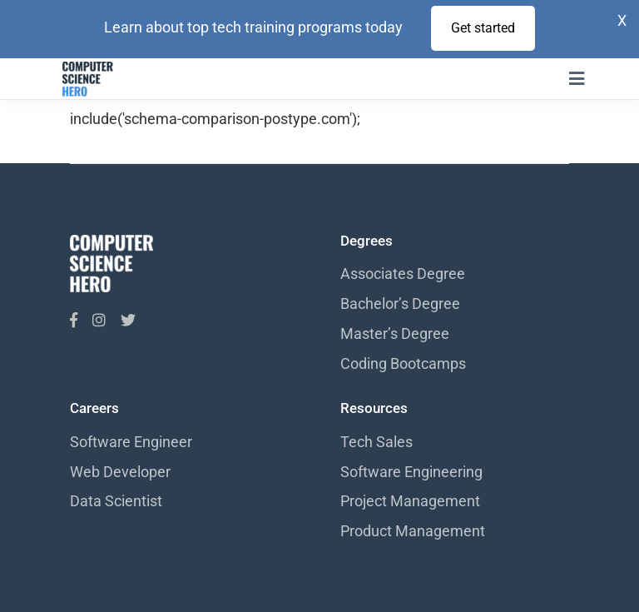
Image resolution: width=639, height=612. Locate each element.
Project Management (410, 501)
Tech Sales (376, 441)
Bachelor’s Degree (400, 303)
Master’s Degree (394, 333)
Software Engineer (131, 441)
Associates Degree (402, 273)
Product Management (412, 531)
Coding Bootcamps (403, 363)
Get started (483, 28)
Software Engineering (411, 471)
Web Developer (120, 471)
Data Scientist (116, 501)
